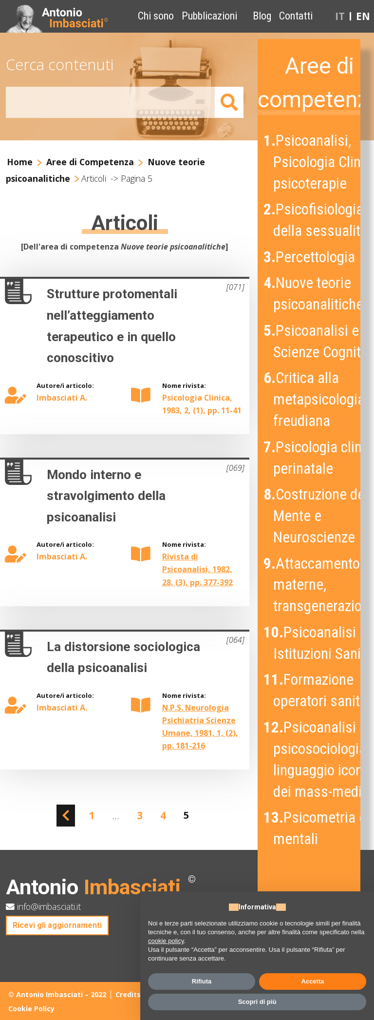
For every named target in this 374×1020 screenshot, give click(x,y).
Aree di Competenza (90, 162)
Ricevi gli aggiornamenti (57, 925)
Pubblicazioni (209, 16)
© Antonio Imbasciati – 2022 (57, 994)
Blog (262, 16)
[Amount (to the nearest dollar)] (110, 102)
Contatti (296, 16)
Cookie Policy (31, 1008)
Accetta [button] (312, 981)
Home (20, 162)
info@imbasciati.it (43, 906)
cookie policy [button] (166, 940)
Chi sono (156, 16)
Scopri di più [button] (257, 1001)
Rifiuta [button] (201, 981)
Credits (128, 994)
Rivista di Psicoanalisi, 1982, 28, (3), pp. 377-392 (197, 569)
